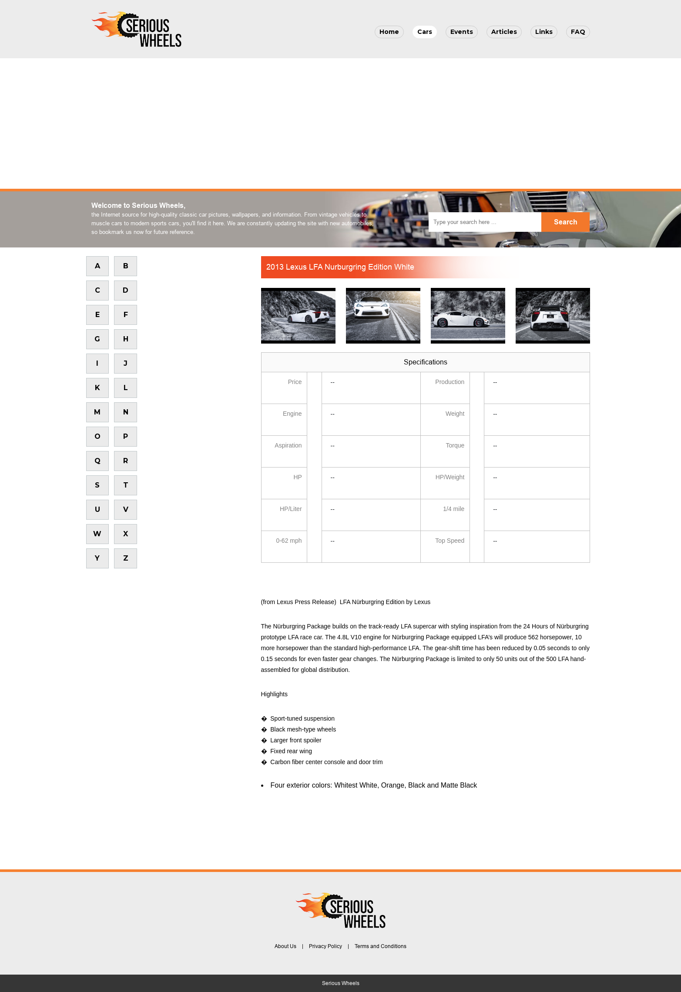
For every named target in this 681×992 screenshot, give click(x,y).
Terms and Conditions (380, 946)
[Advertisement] (341, 123)
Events (461, 32)
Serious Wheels (340, 983)
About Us (285, 946)
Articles (504, 32)
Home (389, 32)
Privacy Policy (325, 946)
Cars (424, 32)
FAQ (578, 32)
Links (544, 32)
